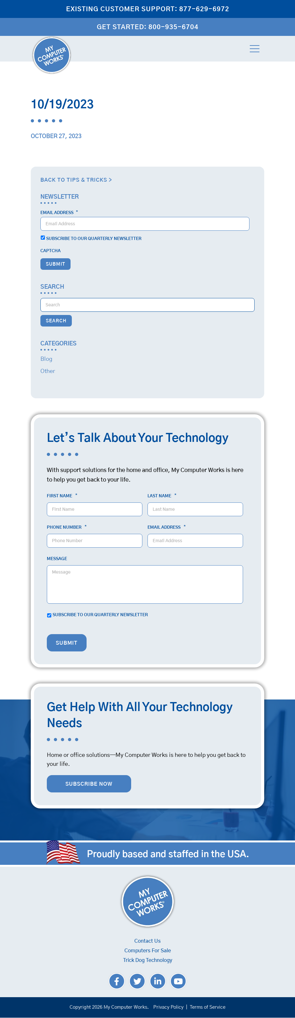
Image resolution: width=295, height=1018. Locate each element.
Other (47, 371)
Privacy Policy (168, 1007)
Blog (46, 359)
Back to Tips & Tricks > (76, 180)
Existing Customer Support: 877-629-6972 (147, 9)
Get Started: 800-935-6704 (147, 27)
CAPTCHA (50, 251)
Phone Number (67, 527)
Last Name (162, 496)
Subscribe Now (89, 784)
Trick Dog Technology (147, 960)
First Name (62, 496)
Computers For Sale (147, 950)
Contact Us (147, 941)
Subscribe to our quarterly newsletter (93, 239)
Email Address (59, 213)
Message (57, 559)
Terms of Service (207, 1007)
